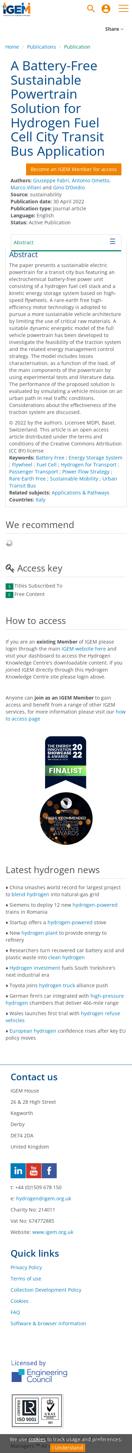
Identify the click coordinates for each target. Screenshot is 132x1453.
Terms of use (26, 1278)
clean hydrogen (66, 957)
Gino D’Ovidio (69, 187)
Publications (41, 46)
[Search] (91, 8)
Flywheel (22, 464)
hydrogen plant (39, 932)
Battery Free (50, 457)
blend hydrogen (30, 894)
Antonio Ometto (90, 180)
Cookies (20, 1301)
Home (12, 46)
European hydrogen (33, 1030)
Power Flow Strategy (85, 471)
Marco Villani (26, 187)
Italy (40, 499)
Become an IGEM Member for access (74, 169)
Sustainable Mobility (74, 478)
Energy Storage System (95, 457)
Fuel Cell (47, 464)
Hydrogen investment (35, 967)
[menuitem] (106, 8)
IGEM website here (84, 648)
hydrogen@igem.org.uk (43, 1198)
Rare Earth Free (27, 478)
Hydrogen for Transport (89, 464)
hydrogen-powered (95, 904)
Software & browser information (48, 1323)
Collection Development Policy (46, 1289)
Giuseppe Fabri (51, 180)
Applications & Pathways (80, 492)
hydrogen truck (57, 985)
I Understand (67, 1447)
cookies (37, 1439)
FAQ (15, 1312)
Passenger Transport (33, 471)
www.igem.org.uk (52, 1232)
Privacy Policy (26, 1267)
